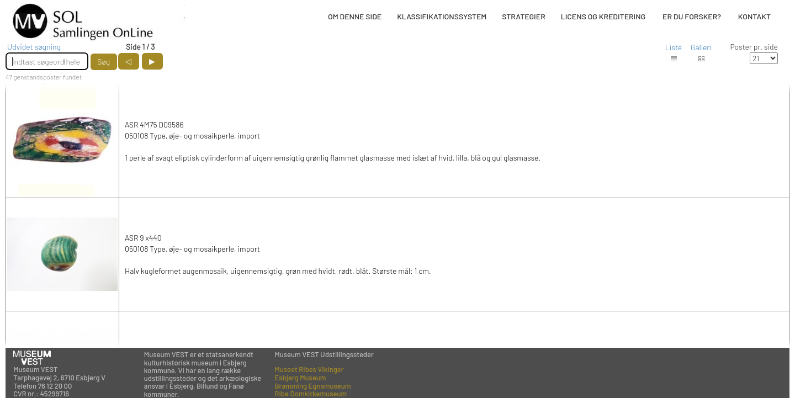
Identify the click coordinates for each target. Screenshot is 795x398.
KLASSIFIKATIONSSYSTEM (441, 16)
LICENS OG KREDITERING (603, 16)
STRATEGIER (523, 16)
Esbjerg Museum (300, 377)
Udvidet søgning (34, 46)
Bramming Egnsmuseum (313, 385)
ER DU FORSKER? (691, 16)
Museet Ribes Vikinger (309, 369)
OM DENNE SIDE (354, 16)
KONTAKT (754, 16)
